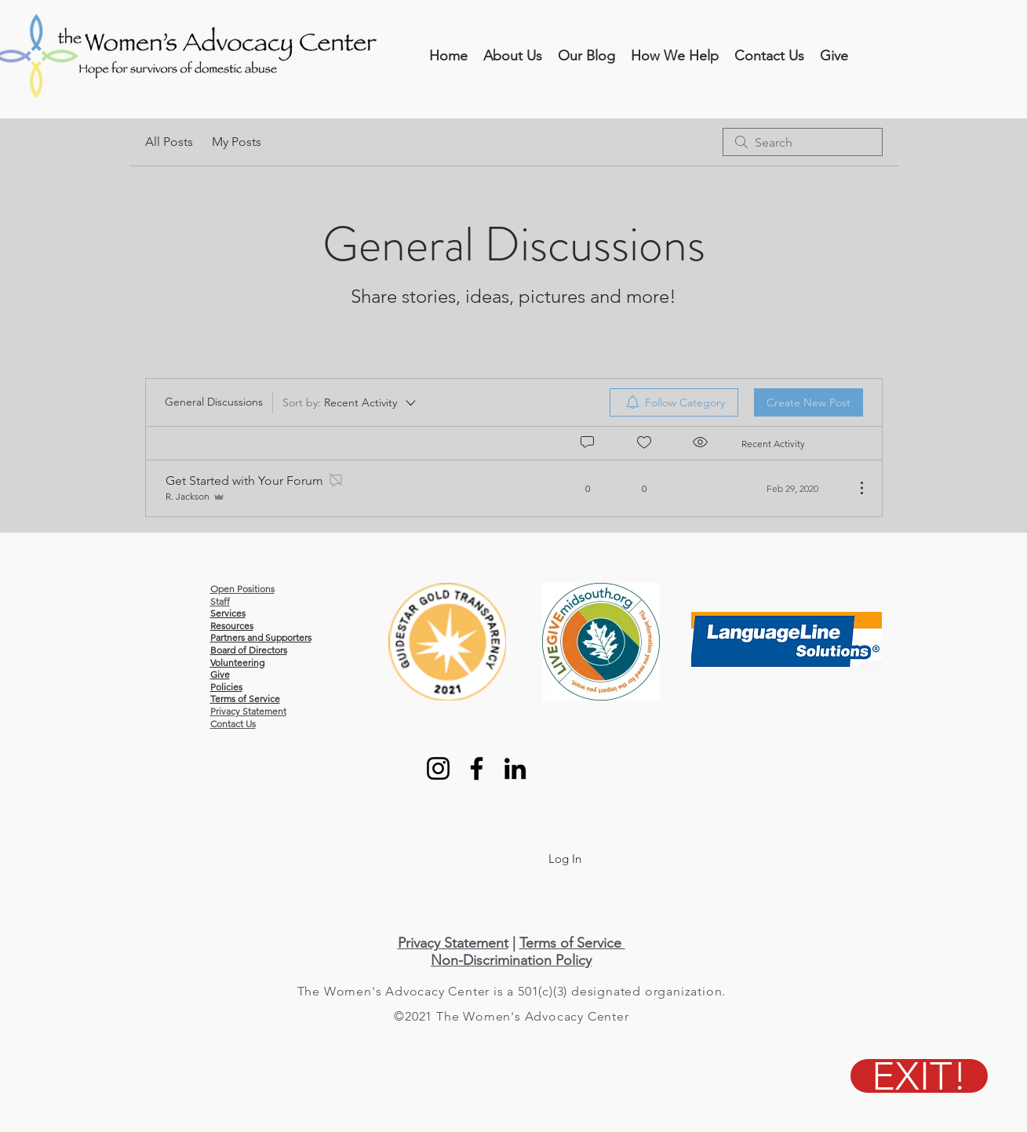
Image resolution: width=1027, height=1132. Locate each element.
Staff (220, 601)
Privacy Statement (248, 711)
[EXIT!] (919, 1076)
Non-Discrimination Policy (511, 960)
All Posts (169, 141)
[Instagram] (438, 768)
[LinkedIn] (515, 768)
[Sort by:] (350, 402)
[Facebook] (476, 768)
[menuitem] (674, 402)
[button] (512, 56)
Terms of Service (572, 943)
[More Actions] (853, 488)
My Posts (236, 141)
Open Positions (242, 589)
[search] (803, 142)
